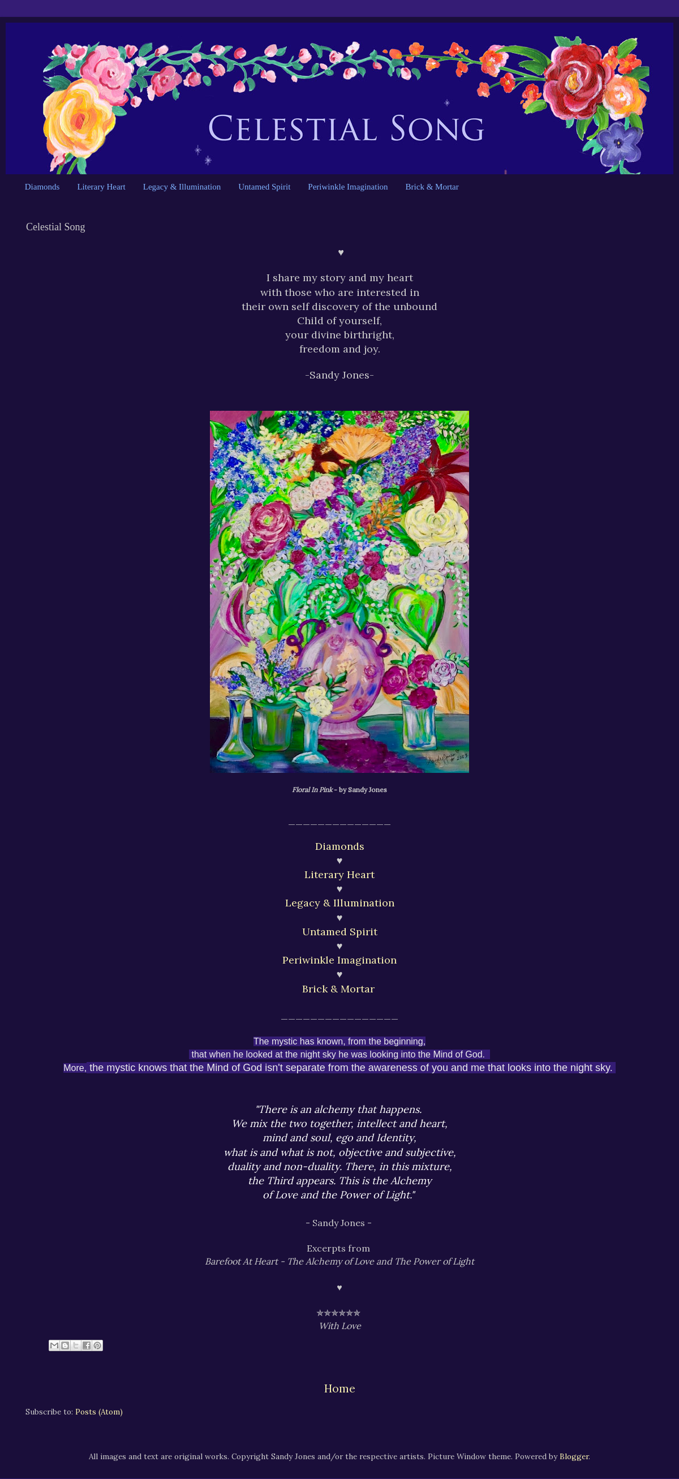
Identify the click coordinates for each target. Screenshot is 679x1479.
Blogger (574, 1456)
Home (339, 1388)
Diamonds (42, 186)
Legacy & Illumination (182, 186)
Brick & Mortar (432, 186)
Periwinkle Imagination (348, 186)
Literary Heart (101, 186)
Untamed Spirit (264, 186)
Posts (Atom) (99, 1412)
